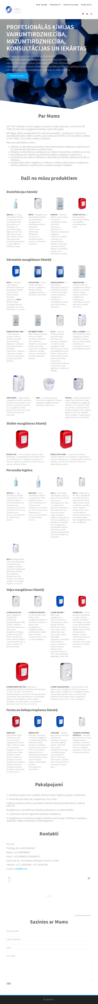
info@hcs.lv (21, 868)
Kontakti (86, 5)
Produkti (55, 5)
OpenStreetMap (80, 915)
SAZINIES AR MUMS (17, 76)
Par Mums (41, 5)
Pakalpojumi (71, 5)
